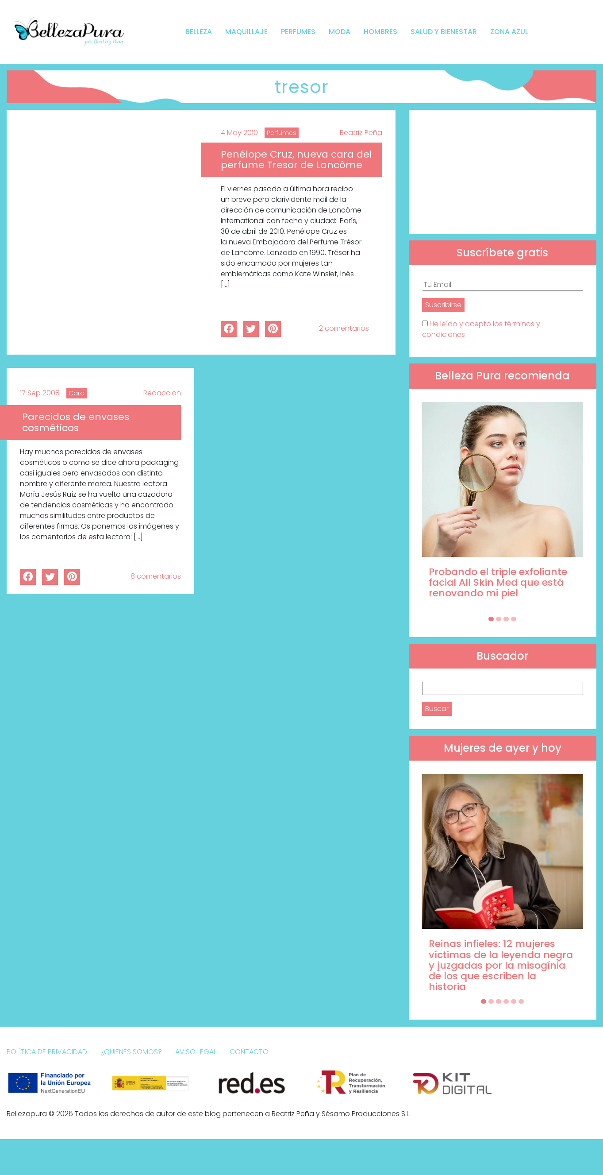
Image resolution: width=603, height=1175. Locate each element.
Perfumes (298, 32)
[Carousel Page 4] (513, 619)
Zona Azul (509, 32)
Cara (76, 393)
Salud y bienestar (444, 32)
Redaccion (162, 393)
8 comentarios (156, 576)
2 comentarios (344, 328)
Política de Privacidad (47, 1052)
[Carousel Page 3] (506, 619)
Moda (339, 32)
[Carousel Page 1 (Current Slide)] (491, 619)
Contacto (249, 1052)
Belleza (198, 32)
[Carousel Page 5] (513, 1001)
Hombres (380, 32)
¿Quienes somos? (131, 1052)
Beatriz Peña (361, 133)
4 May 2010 (239, 133)
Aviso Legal (195, 1052)
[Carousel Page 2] (498, 619)
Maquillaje (246, 32)
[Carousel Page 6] (521, 1001)
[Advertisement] (502, 172)
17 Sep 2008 (40, 393)
